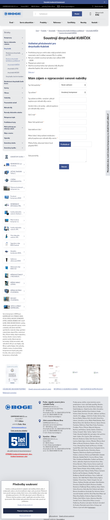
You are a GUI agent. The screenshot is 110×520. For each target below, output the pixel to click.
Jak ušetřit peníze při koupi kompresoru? (19, 451)
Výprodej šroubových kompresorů (54, 2)
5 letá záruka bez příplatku (19, 431)
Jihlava (21, 421)
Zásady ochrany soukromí (66, 516)
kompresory (91, 507)
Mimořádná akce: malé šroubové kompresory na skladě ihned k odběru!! (108, 143)
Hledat (77, 14)
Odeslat (64, 167)
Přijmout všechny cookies (25, 511)
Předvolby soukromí (52, 516)
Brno (24, 424)
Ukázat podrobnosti (25, 516)
